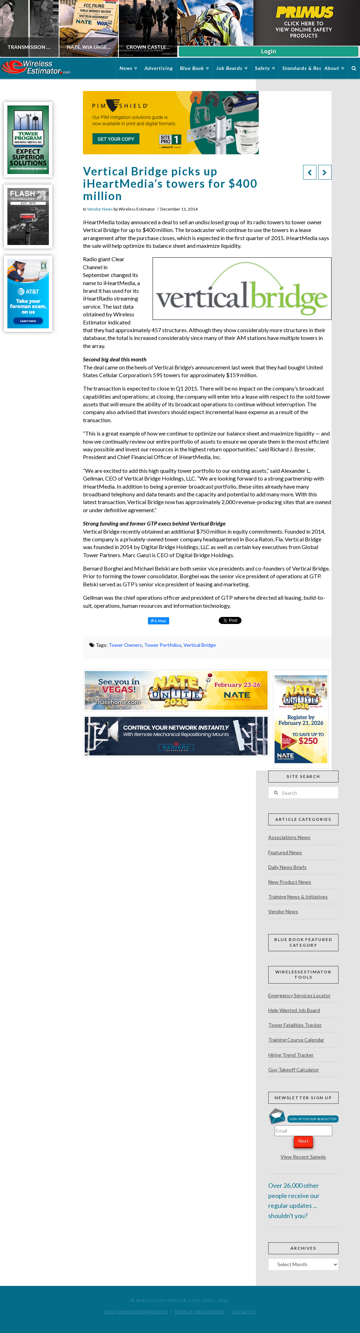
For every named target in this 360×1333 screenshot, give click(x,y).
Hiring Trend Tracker (291, 1055)
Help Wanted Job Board (294, 1010)
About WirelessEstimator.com (136, 1311)
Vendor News (100, 209)
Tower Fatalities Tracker (295, 1025)
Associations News (289, 837)
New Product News (289, 882)
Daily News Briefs (287, 867)
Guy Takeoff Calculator (293, 1070)
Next (303, 1141)
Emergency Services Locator (299, 995)
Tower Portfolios (162, 645)
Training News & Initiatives (298, 897)
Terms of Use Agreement (199, 1311)
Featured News (285, 852)
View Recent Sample (303, 1157)
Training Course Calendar (296, 1040)
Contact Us (244, 1311)
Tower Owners (125, 645)
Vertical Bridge (200, 645)
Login (268, 51)
